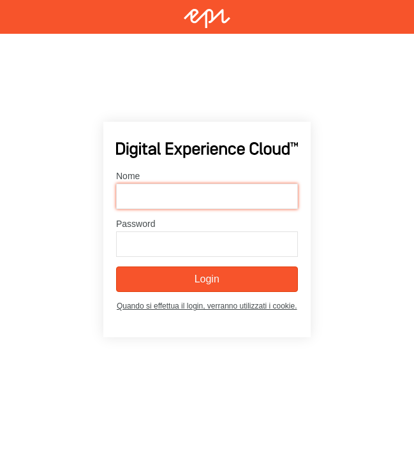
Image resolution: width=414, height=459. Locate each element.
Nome (128, 176)
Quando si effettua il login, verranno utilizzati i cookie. (207, 306)
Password (135, 224)
